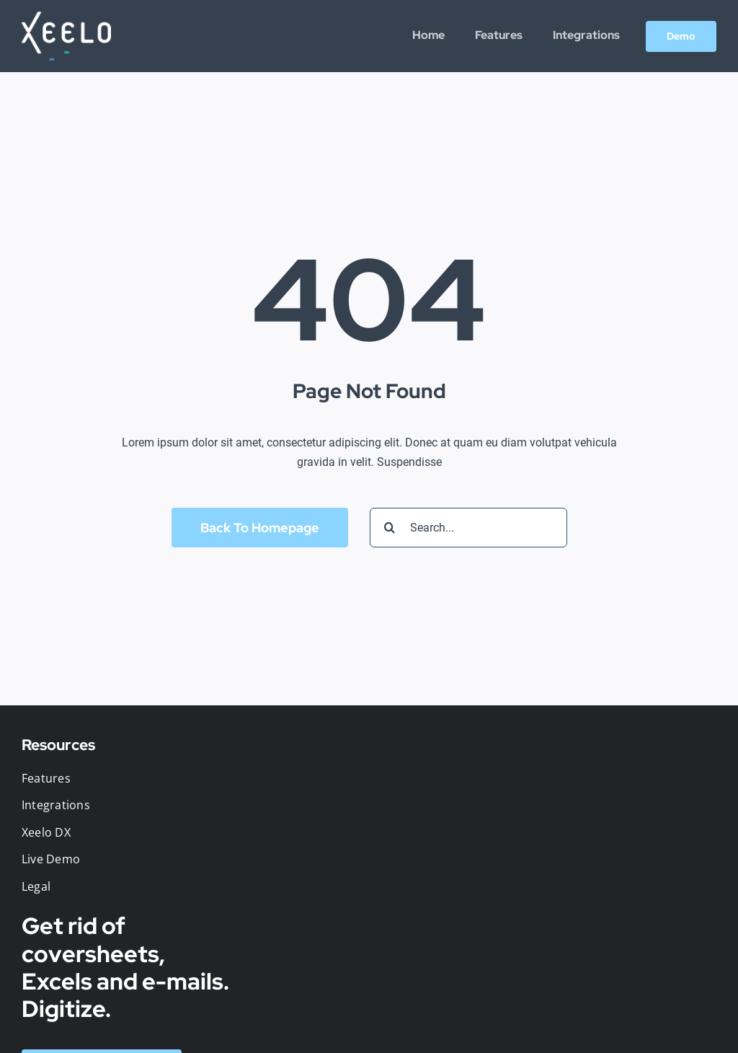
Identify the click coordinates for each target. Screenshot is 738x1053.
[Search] (389, 527)
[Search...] (468, 527)
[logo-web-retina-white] (66, 17)
